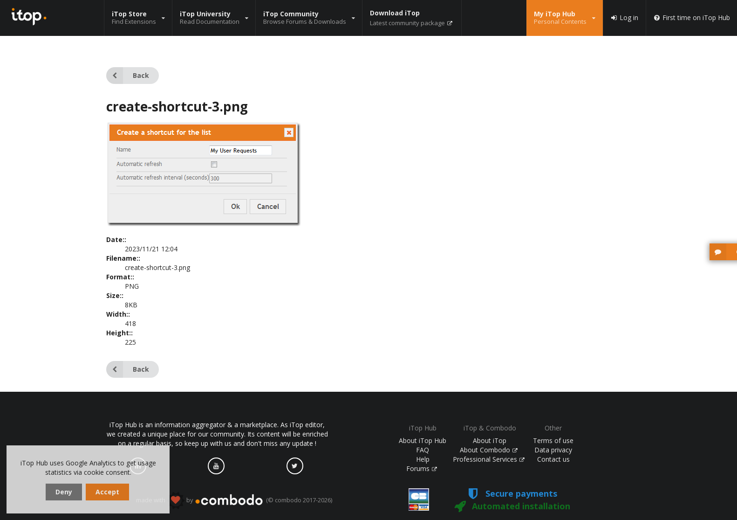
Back (127, 75)
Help (423, 459)
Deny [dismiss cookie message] (63, 491)
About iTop (489, 440)
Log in (624, 18)
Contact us (553, 459)
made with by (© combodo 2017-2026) (234, 500)
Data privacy (553, 449)
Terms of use (553, 440)
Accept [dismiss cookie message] (107, 491)
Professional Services (489, 459)
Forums (421, 468)
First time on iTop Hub (691, 18)
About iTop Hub (422, 440)
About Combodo (489, 449)
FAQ (422, 449)
